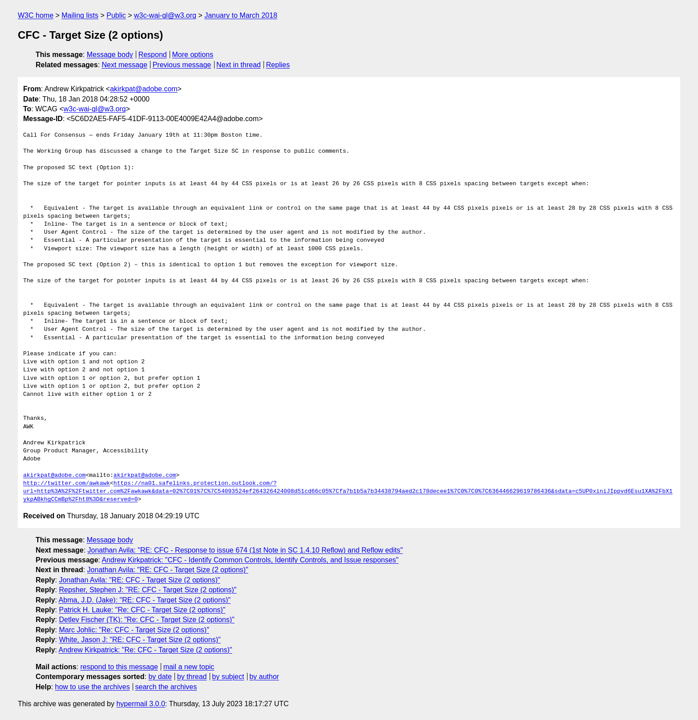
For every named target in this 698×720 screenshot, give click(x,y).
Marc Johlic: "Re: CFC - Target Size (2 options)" (134, 630)
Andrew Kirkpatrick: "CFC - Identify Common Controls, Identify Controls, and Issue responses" (250, 560)
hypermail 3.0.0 (140, 704)
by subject (228, 676)
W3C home (35, 15)
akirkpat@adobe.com (143, 89)
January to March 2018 (240, 15)
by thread (192, 676)
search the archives (166, 687)
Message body (110, 54)
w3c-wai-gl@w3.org (165, 15)
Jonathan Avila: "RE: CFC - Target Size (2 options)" (167, 570)
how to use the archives (92, 687)
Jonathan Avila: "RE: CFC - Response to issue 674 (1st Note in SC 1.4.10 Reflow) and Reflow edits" (245, 550)
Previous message (182, 65)
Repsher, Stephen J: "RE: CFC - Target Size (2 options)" (147, 590)
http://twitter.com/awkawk (66, 484)
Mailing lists (79, 15)
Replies (278, 65)
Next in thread (238, 65)
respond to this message (119, 667)
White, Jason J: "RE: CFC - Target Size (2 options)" (139, 639)
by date (159, 676)
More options (193, 54)
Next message (124, 65)
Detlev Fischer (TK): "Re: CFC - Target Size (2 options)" (146, 619)
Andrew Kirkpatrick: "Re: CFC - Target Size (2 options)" (145, 650)
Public (116, 15)
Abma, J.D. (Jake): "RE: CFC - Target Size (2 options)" (145, 600)
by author (264, 676)
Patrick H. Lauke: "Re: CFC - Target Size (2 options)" (142, 610)
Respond (152, 54)
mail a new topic (189, 667)
